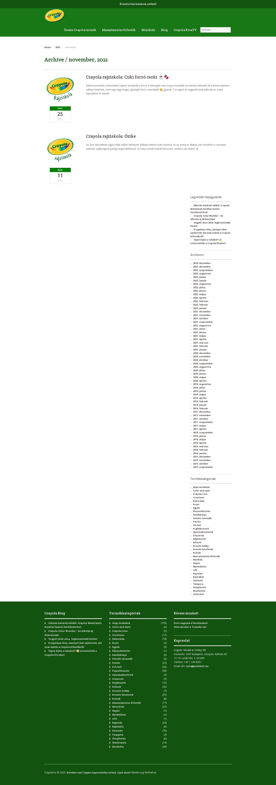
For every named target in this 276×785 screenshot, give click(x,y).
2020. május (199, 377)
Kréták (197, 552)
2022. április (199, 297)
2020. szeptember (203, 363)
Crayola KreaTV (185, 30)
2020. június (199, 373)
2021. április (199, 339)
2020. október (200, 360)
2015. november (202, 460)
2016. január (200, 453)
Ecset (196, 504)
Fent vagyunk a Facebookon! (191, 623)
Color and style (201, 490)
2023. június (199, 277)
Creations (198, 497)
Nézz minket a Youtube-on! (190, 626)
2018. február (200, 408)
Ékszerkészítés (201, 511)
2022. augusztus (202, 283)
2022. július (199, 287)
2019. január (200, 404)
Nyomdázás (199, 566)
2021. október (200, 318)
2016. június (199, 436)
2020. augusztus (202, 366)
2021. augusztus (202, 325)
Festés (197, 521)
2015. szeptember (203, 467)
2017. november (202, 415)
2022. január (200, 308)
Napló (196, 563)
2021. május (199, 335)
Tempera (198, 583)
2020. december (202, 353)
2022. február (200, 304)
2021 (57, 47)
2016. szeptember (203, 432)
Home (47, 47)
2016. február (200, 449)
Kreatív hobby (201, 545)
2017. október (200, 418)
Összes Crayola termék (80, 30)
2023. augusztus (202, 273)
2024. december (202, 263)
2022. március (200, 301)
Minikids (148, 30)
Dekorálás (199, 501)
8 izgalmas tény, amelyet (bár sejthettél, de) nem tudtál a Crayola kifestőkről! (210, 233)
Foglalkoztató (201, 528)
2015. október (200, 463)
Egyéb (196, 507)
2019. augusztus (202, 384)
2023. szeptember (203, 270)
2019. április (199, 398)
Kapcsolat (182, 640)
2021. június (199, 332)
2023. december (202, 266)
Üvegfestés (199, 587)
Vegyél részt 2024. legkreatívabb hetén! (72, 638)
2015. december (202, 456)
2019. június (199, 391)
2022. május (199, 294)
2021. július (199, 328)
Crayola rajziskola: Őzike (111, 136)
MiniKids (198, 559)
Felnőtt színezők (202, 518)
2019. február (200, 401)
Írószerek (198, 535)
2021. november (202, 315)
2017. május (199, 425)
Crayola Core (200, 494)
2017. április (199, 429)
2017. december (202, 411)
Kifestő (197, 542)
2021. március (200, 342)
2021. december (202, 311)
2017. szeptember (203, 422)
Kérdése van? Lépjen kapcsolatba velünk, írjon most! (98, 772)
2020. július (199, 370)
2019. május (199, 394)
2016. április (199, 442)
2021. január (200, 349)
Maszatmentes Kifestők (119, 30)
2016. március (200, 446)
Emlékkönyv (200, 514)
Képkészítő (199, 538)
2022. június (199, 290)
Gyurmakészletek (203, 532)
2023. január (200, 280)
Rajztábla (198, 576)
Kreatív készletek (203, 549)
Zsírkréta (198, 594)
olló (195, 570)
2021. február (200, 346)
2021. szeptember (203, 321)
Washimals (199, 590)
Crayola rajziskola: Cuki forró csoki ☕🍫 (127, 77)
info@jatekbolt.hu (197, 666)
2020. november (202, 356)
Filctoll (197, 525)
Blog (164, 30)
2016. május (199, 439)
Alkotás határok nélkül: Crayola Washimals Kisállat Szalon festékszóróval (209, 209)
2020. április (199, 380)
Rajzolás (198, 573)
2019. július (199, 387)
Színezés (198, 580)
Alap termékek (201, 487)
